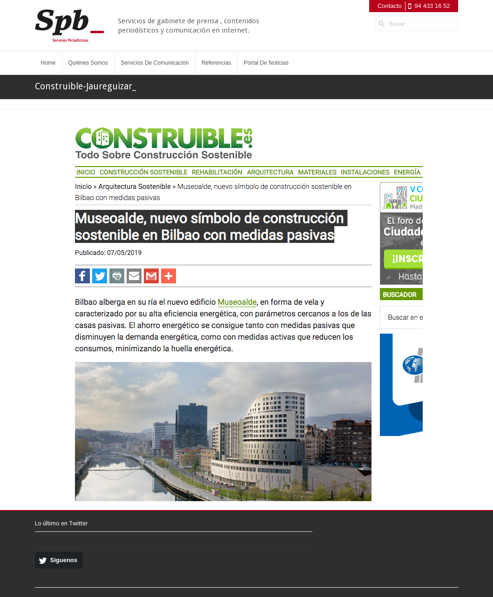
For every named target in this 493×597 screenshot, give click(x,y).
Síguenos (64, 560)
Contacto (390, 5)
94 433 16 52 (432, 5)
